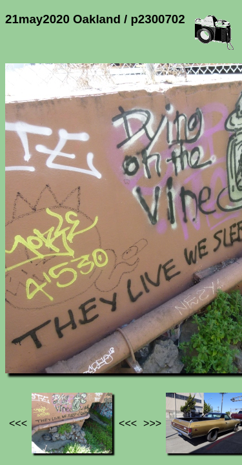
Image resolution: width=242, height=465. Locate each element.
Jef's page (28, 336)
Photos (77, 336)
